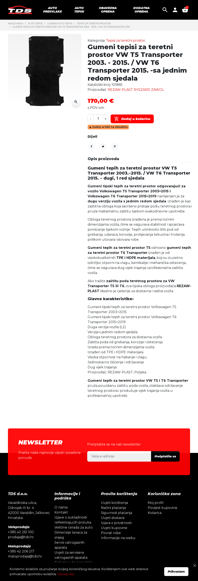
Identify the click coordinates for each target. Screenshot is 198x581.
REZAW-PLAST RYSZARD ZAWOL (136, 90)
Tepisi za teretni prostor (94, 23)
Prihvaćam (176, 571)
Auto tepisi (35, 23)
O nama (61, 515)
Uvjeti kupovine (114, 536)
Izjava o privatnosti (116, 531)
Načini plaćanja (113, 516)
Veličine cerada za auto (73, 535)
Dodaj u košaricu (132, 118)
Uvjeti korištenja (114, 511)
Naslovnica (15, 23)
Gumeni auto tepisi (59, 23)
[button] (165, 10)
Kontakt (61, 520)
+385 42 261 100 (21, 540)
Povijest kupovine (162, 516)
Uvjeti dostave (113, 526)
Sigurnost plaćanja (116, 521)
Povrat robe (111, 541)
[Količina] (98, 118)
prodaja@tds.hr (21, 545)
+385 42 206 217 (21, 559)
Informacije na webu (118, 546)
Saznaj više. (66, 574)
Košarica (154, 521)
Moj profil (156, 511)
